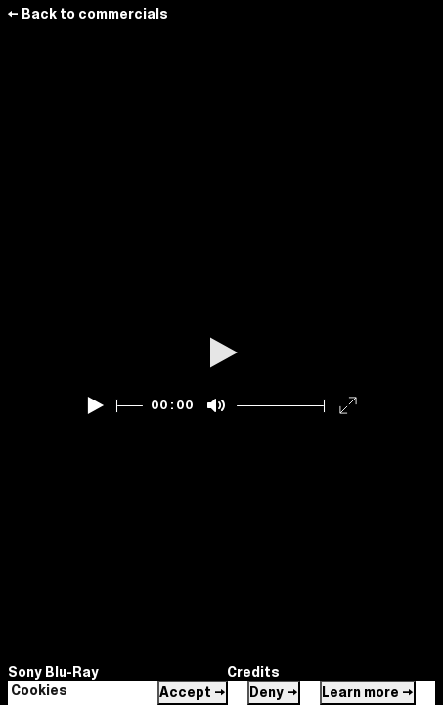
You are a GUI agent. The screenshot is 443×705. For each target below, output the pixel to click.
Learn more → (368, 692)
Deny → (273, 692)
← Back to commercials (87, 14)
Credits (253, 672)
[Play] (95, 405)
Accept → (192, 692)
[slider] (130, 406)
